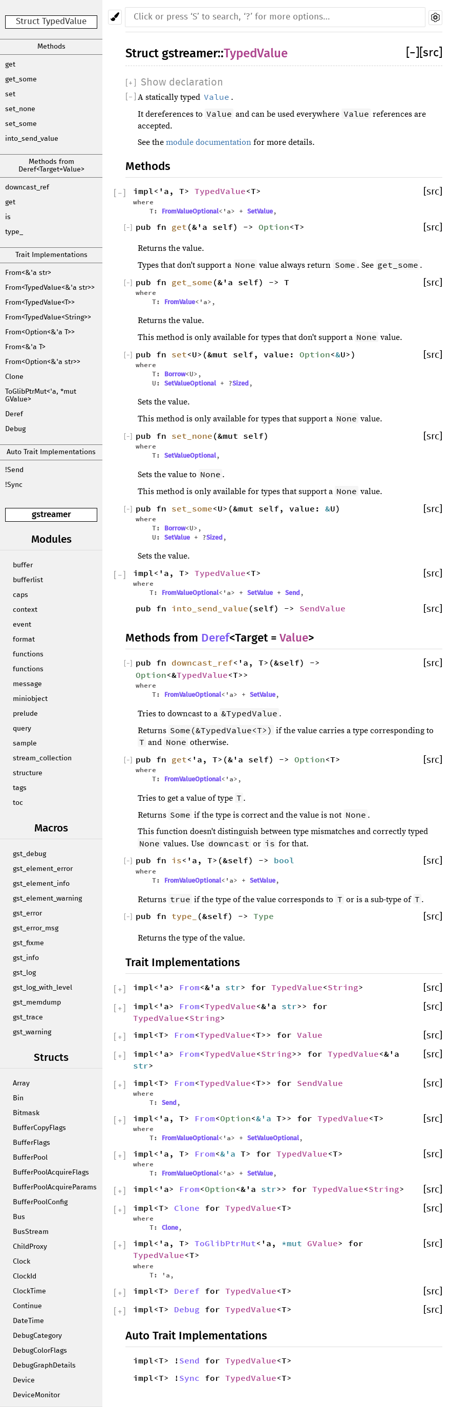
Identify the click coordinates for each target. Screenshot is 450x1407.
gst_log (24, 972)
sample (25, 743)
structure (27, 773)
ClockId (24, 1276)
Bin (18, 1098)
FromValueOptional (190, 211)
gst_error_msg (35, 928)
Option (274, 227)
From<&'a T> (25, 347)
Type (263, 916)
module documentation (208, 142)
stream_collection (42, 758)
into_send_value (31, 138)
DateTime (28, 1321)
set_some (21, 123)
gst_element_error (43, 868)
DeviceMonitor (36, 1395)
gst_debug (29, 854)
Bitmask (26, 1113)
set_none (20, 109)
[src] (430, 53)
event (22, 624)
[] (412, 53)
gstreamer (51, 514)
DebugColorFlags (40, 1350)
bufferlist (28, 580)
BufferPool (30, 1157)
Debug (15, 429)
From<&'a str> (28, 272)
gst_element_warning (47, 898)
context (25, 609)
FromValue (179, 302)
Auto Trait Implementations (51, 452)
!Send (14, 470)
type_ (14, 232)
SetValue (260, 211)
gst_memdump (37, 1002)
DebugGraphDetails (44, 1365)
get (10, 64)
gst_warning (32, 1032)
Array (21, 1083)
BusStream (31, 1231)
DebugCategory (37, 1335)
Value (294, 638)
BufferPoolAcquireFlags (51, 1172)
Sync (189, 1378)
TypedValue (256, 53)
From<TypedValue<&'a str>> (50, 287)
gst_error (27, 913)
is (8, 217)
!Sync (14, 484)
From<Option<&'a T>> (40, 332)
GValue (322, 1243)
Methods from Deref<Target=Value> (51, 165)
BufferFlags (31, 1142)
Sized (240, 383)
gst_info (26, 958)
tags (20, 788)
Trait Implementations (51, 255)
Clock (21, 1261)
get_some (21, 79)
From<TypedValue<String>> (48, 317)
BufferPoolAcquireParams (55, 1187)
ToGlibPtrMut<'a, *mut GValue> (40, 395)
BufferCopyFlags (39, 1128)
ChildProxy (30, 1246)
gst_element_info (41, 883)
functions (28, 654)
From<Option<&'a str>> (42, 362)
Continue (27, 1306)
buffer (23, 565)
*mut (294, 1243)
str (233, 987)
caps (20, 595)
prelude (25, 713)
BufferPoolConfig (40, 1202)
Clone (14, 376)
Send (292, 592)
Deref (14, 414)
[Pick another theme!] (115, 17)
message (27, 684)
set (10, 94)
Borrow (174, 374)
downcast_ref (27, 187)
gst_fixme (28, 943)
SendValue (322, 608)
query (22, 728)
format (24, 639)
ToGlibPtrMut (225, 1243)
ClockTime (29, 1291)
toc (18, 802)
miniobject (30, 698)
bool (284, 860)
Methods (51, 46)
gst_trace (28, 1017)
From (189, 987)
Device (24, 1380)
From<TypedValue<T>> (40, 302)
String (343, 987)
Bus (19, 1217)
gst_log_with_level (42, 987)
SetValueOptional (190, 383)
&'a (266, 1118)
